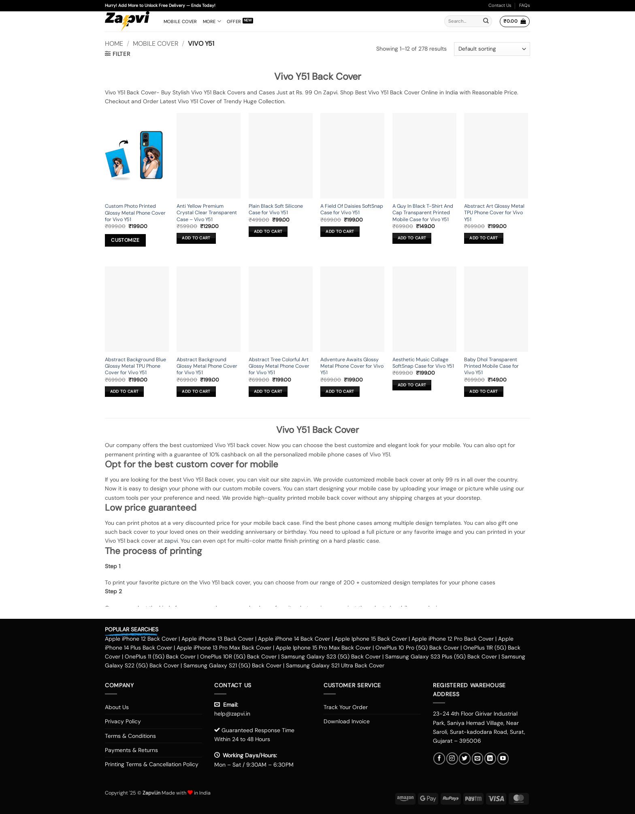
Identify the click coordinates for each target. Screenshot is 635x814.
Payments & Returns (131, 750)
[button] (514, 21)
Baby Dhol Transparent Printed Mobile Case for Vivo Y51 (491, 366)
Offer (234, 21)
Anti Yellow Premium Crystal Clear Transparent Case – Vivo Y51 (207, 213)
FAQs (524, 5)
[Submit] (486, 21)
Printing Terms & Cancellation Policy (151, 764)
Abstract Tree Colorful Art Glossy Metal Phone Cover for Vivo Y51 (279, 366)
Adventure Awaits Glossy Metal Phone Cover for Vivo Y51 (352, 366)
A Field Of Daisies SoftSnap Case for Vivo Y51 (351, 209)
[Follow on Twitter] (465, 758)
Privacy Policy (123, 721)
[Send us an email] (478, 758)
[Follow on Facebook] (439, 758)
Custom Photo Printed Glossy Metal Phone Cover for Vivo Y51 (135, 213)
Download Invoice (347, 721)
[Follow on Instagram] (452, 758)
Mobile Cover (180, 21)
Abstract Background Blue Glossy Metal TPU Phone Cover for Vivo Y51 (135, 366)
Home (114, 43)
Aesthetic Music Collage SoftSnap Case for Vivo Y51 (423, 362)
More (212, 21)
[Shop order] (492, 49)
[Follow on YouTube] (503, 758)
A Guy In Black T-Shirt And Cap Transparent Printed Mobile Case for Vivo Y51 (422, 213)
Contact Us (499, 5)
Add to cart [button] (196, 238)
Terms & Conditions (130, 735)
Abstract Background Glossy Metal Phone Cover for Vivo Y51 (207, 366)
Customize (125, 240)
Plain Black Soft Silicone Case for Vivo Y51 (276, 209)
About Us (117, 707)
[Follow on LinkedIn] (490, 758)
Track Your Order (346, 707)
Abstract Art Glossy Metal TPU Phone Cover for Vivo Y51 (494, 213)
